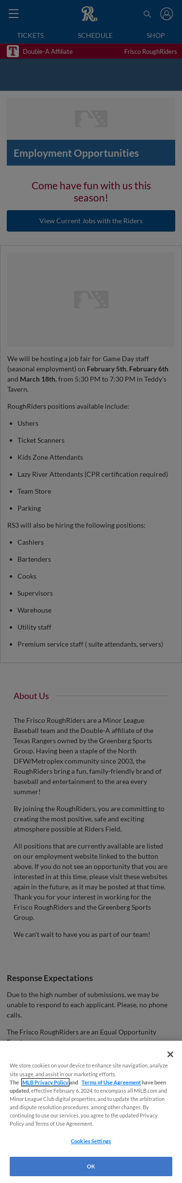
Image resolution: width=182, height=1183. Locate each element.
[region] (91, 1112)
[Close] (170, 1054)
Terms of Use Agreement (111, 1082)
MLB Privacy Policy (45, 1082)
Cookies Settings (91, 1141)
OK (91, 1166)
